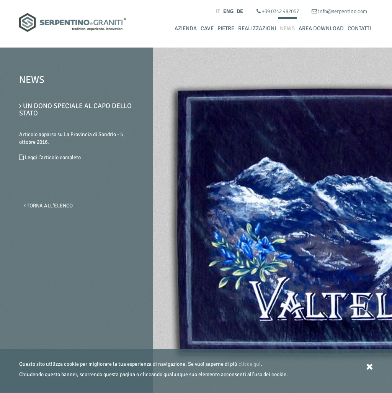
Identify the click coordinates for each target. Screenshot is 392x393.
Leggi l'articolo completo (50, 157)
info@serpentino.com (339, 11)
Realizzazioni (257, 28)
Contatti (359, 28)
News (287, 28)
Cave (207, 28)
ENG (228, 11)
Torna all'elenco (48, 205)
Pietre (225, 28)
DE (240, 11)
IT (218, 11)
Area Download (321, 28)
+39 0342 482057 (278, 11)
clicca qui (249, 364)
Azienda (186, 28)
